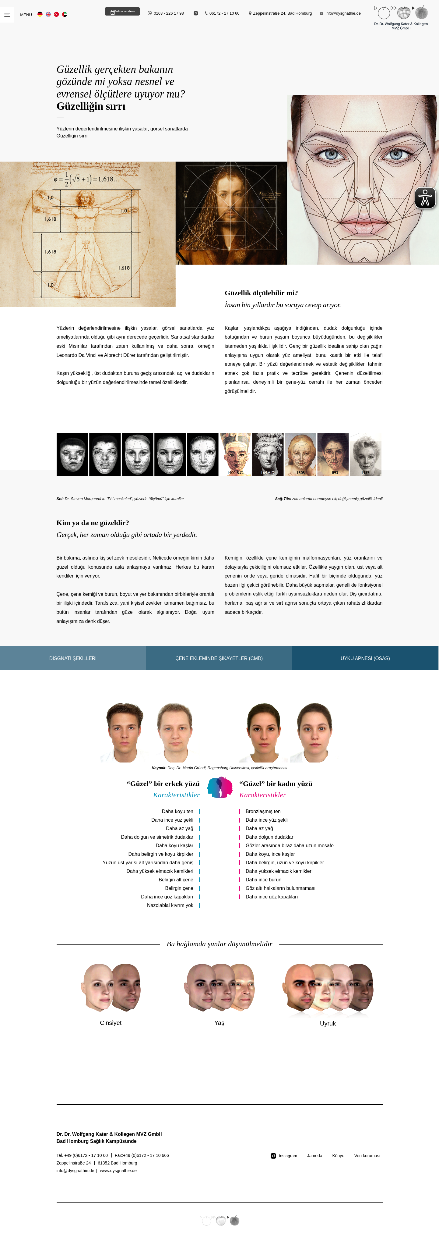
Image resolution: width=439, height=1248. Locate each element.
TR (56, 14)
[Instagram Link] (196, 13)
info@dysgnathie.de (343, 13)
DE (40, 14)
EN (48, 14)
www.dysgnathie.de (118, 1177)
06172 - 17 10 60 (225, 13)
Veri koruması (367, 1162)
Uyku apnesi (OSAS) (365, 664)
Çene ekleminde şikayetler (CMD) (219, 664)
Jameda (314, 1162)
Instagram (287, 1162)
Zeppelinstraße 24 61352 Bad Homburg (97, 1169)
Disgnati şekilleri (73, 664)
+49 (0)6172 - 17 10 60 (86, 1161)
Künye (338, 1162)
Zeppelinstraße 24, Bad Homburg (283, 13)
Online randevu (119, 13)
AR (64, 14)
